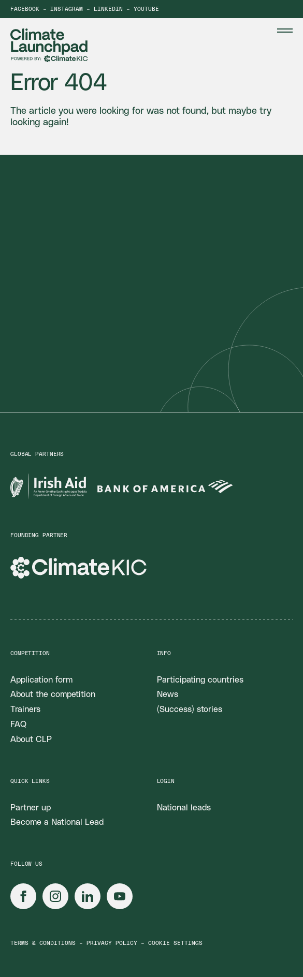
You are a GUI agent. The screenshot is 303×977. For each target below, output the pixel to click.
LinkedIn (108, 9)
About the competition (52, 694)
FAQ (18, 724)
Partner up (30, 808)
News (167, 694)
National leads (184, 808)
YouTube (146, 9)
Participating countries (200, 680)
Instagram (66, 9)
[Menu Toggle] (285, 30)
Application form (41, 680)
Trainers (25, 709)
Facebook (24, 9)
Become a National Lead (57, 822)
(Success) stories (189, 709)
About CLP (31, 739)
